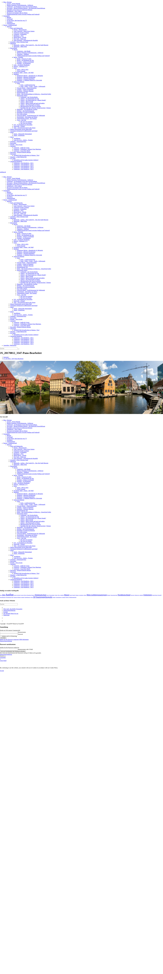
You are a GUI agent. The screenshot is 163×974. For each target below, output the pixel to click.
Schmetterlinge (11, 23)
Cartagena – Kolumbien (20, 34)
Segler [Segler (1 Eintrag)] (31, 597)
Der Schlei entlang (22, 114)
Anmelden (3, 638)
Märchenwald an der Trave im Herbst (30, 106)
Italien (12, 137)
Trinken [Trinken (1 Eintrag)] (54, 597)
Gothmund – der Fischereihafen (29, 97)
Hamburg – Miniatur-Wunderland (26, 77)
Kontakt (5, 612)
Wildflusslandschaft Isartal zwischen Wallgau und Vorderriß (23, 14)
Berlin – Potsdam (18, 57)
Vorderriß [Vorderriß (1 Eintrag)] (63, 597)
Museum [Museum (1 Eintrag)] (108, 595)
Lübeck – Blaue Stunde (26, 101)
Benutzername (22, 632)
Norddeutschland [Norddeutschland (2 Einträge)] (124, 595)
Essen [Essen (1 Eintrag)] (48, 595)
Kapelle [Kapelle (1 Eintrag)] (73, 595)
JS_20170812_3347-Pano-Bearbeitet (13, 358)
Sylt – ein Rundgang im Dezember (23, 124)
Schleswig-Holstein (19, 82)
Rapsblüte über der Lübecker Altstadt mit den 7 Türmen (35, 108)
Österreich (13, 154)
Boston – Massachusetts (20, 29)
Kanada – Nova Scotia (16, 144)
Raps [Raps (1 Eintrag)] (12, 597)
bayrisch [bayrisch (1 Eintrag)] (22, 595)
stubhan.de (3, 172)
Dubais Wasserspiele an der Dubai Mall (21, 129)
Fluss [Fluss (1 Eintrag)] (59, 595)
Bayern (15, 49)
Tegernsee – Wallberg (23, 54)
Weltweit (9, 26)
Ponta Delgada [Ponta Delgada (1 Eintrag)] (154, 595)
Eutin (18, 83)
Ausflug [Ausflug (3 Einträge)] (10, 594)
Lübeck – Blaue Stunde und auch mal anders (32, 103)
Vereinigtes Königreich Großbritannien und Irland (23, 131)
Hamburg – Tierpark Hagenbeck (25, 78)
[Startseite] (5, 357)
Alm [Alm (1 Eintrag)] (1, 595)
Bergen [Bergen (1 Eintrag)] (25, 595)
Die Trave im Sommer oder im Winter (17, 13)
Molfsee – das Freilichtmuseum (25, 111)
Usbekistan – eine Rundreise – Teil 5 (24, 169)
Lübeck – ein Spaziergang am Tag (29, 98)
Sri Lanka (13, 158)
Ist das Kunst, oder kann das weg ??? (17, 20)
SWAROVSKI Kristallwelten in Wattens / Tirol (26, 155)
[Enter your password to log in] (9, 634)
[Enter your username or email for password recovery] (9, 649)
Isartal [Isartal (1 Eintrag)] (71, 595)
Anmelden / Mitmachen (9, 345)
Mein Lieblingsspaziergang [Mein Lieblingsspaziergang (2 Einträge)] (97, 595)
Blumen (9, 17)
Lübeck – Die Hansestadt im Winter (30, 104)
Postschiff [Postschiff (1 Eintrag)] (159, 595)
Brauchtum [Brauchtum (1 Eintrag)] (29, 595)
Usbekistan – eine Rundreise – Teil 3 (24, 166)
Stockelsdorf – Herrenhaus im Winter (27, 117)
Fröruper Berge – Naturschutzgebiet (27, 88)
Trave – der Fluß (21, 120)
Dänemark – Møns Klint (20, 46)
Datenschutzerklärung (9, 610)
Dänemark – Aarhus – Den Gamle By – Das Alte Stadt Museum (31, 45)
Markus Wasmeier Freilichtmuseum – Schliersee (20, 5)
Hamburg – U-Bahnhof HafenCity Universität (29, 80)
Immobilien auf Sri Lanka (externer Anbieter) (26, 160)
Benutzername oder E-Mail (25, 649)
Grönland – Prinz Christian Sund (19, 42)
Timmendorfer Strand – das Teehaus (27, 118)
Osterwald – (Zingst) (19, 126)
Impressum (6, 615)
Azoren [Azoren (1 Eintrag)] (15, 595)
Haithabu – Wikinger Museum (25, 91)
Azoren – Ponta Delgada (13, 3)
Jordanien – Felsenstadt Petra (18, 141)
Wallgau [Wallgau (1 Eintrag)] (67, 597)
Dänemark (13, 43)
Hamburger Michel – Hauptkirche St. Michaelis (30, 75)
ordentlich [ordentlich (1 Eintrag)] (141, 595)
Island (11, 132)
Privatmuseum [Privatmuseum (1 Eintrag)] (8, 597)
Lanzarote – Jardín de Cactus (21, 147)
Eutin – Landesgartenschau (27, 85)
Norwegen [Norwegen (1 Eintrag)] (132, 595)
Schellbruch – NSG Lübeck (14, 11)
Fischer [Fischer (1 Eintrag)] (56, 595)
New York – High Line (20, 39)
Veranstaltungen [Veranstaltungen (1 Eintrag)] (59, 597)
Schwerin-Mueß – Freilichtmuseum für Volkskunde (31, 115)
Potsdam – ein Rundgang (24, 63)
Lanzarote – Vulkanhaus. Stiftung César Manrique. (27, 149)
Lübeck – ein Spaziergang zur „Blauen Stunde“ (33, 100)
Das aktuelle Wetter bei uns (10, 613)
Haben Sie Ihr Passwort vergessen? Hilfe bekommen (14, 639)
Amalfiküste (17, 138)
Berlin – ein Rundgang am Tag (25, 60)
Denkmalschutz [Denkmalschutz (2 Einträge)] (40, 595)
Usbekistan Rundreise (16, 161)
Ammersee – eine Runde (23, 51)
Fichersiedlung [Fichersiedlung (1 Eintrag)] (52, 595)
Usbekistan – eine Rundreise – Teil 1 (24, 163)
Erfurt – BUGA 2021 (22, 69)
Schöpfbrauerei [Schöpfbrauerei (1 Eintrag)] (27, 597)
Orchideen (9, 22)
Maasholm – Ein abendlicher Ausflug (27, 109)
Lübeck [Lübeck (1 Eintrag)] (85, 595)
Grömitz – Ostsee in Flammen (25, 89)
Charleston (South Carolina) (21, 32)
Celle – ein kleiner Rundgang (22, 65)
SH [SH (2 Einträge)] (34, 597)
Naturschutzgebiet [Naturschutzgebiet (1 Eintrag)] (114, 595)
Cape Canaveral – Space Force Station (24, 31)
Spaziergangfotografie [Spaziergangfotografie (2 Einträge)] (44, 597)
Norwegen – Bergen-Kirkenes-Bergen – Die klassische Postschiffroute (26, 8)
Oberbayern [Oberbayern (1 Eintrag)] (137, 595)
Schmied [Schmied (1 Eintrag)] (22, 597)
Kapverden (13, 143)
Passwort (20, 634)
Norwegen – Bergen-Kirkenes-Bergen (20, 152)
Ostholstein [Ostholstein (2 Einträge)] (147, 595)
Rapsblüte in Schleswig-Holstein (26, 112)
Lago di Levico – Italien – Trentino (23, 140)
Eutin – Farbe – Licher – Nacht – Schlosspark (32, 86)
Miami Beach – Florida (20, 37)
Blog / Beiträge (7, 2)
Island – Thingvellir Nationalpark (23, 134)
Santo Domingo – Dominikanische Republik (26, 40)
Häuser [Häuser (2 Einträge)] (66, 595)
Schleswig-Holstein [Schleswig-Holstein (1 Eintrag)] (17, 597)
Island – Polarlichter (19, 135)
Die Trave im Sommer (26, 121)
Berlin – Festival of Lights (24, 59)
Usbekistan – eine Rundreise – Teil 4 (24, 167)
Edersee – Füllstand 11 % (20, 66)
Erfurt (15, 68)
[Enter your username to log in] (9, 632)
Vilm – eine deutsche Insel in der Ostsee (24, 127)
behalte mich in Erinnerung (8, 636)
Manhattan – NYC (19, 36)
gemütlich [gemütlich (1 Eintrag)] (62, 595)
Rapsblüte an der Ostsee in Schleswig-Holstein (19, 9)
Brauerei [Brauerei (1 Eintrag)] (32, 595)
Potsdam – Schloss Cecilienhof (25, 62)
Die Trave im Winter (26, 123)
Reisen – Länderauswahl (10, 25)
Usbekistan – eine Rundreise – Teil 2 (24, 164)
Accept (2, 670)
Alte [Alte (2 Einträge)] (3, 595)
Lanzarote (13, 146)
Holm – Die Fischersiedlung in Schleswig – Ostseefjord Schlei (34, 94)
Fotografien (6, 16)
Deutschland (13, 48)
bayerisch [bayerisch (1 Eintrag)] (18, 595)
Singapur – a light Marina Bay (18, 157)
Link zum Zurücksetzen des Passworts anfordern (13, 651)
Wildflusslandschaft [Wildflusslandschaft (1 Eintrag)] (72, 597)
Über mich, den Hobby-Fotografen (12, 609)
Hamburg (16, 74)
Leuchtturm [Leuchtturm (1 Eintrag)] (81, 595)
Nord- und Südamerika (16, 28)
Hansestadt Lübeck (22, 95)
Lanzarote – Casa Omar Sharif (22, 150)
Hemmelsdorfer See (22, 92)
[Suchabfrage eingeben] (9, 349)
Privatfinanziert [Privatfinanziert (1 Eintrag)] (3, 597)
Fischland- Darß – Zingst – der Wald (23, 72)
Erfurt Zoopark (21, 71)
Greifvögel (10, 19)
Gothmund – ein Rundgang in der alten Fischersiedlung (22, 6)
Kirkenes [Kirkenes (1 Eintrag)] (77, 595)
